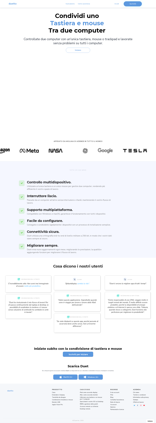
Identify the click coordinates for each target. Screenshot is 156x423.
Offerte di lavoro (138, 402)
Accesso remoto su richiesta (89, 406)
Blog (111, 397)
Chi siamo (136, 392)
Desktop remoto (85, 409)
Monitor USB (56, 402)
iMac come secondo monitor (89, 395)
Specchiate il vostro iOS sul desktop (91, 402)
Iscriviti (133, 3)
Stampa (135, 400)
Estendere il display (58, 395)
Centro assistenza (84, 4)
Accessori (113, 405)
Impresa (112, 407)
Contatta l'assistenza (117, 400)
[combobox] (150, 421)
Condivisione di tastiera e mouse (62, 400)
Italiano (150, 421)
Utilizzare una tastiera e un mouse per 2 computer (91, 398)
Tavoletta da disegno (59, 397)
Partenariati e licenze (117, 409)
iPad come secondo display (88, 392)
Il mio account (114, 392)
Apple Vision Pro (57, 405)
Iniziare (78, 50)
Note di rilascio (115, 402)
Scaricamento (70, 4)
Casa (53, 392)
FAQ (111, 395)
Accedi (116, 4)
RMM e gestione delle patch (89, 404)
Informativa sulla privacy (141, 397)
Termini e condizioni (139, 395)
